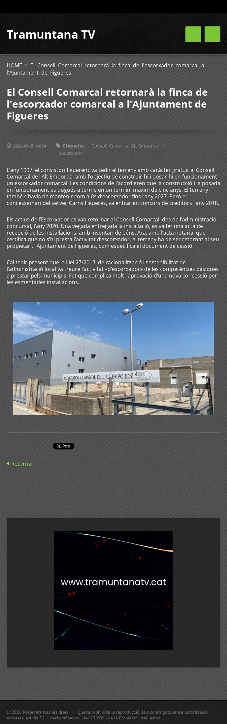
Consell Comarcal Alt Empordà (124, 146)
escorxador (71, 153)
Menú (212, 34)
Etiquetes (73, 146)
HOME (14, 65)
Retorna (21, 463)
